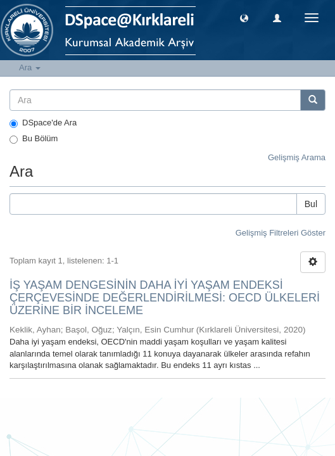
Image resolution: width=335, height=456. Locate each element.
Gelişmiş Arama (297, 157)
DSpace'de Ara (43, 123)
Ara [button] (30, 67)
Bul (311, 204)
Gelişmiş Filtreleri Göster (281, 233)
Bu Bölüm (33, 139)
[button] (244, 17)
